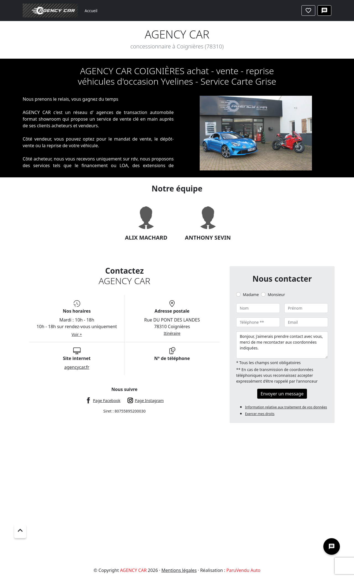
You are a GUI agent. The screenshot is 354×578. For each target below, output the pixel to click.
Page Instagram (149, 400)
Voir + (77, 334)
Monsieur (276, 294)
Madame (251, 294)
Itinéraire (172, 333)
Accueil (91, 10)
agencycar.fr (76, 367)
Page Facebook (106, 400)
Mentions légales (179, 570)
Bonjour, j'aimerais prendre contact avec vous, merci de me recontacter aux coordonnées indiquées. (282, 345)
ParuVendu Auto (244, 570)
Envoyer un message (282, 394)
